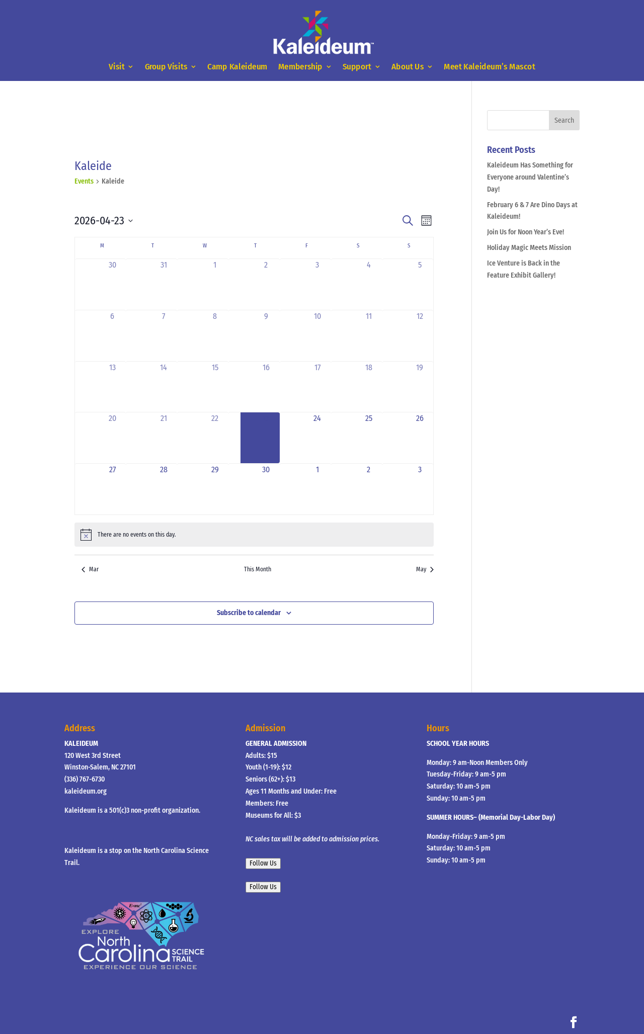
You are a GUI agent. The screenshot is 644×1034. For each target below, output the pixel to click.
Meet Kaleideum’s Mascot (489, 67)
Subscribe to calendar (249, 613)
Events (84, 181)
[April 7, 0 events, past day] (163, 335)
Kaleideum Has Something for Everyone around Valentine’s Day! (530, 177)
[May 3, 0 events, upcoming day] (420, 489)
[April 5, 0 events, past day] (420, 284)
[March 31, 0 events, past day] (163, 284)
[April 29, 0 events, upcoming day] (214, 489)
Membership (300, 67)
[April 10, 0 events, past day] (317, 335)
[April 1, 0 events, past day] (214, 284)
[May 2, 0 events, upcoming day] (368, 489)
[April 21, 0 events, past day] (163, 437)
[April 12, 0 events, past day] (420, 335)
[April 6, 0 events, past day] (112, 335)
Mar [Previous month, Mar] (90, 569)
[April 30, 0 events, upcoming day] (266, 489)
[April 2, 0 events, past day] (266, 284)
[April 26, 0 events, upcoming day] (420, 437)
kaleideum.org (85, 791)
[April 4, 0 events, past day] (368, 284)
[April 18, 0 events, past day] (368, 387)
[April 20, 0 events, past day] (112, 437)
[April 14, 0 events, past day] (163, 387)
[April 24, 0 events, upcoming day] (317, 437)
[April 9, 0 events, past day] (266, 335)
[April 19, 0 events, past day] (420, 387)
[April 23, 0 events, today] (266, 437)
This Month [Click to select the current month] (257, 569)
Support (357, 67)
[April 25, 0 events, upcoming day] (368, 437)
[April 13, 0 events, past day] (112, 387)
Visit (116, 67)
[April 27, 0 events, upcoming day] (112, 489)
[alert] (254, 535)
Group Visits (166, 67)
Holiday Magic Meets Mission (529, 247)
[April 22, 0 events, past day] (214, 437)
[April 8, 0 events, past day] (214, 335)
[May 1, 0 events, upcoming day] (317, 489)
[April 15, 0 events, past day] (214, 387)
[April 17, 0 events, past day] (317, 387)
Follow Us (263, 863)
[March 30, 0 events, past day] (112, 284)
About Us (407, 67)
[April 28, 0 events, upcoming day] (163, 489)
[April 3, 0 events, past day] (317, 284)
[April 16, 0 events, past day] (266, 387)
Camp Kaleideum (237, 67)
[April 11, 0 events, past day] (368, 335)
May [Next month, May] (425, 569)
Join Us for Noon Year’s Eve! (525, 232)
